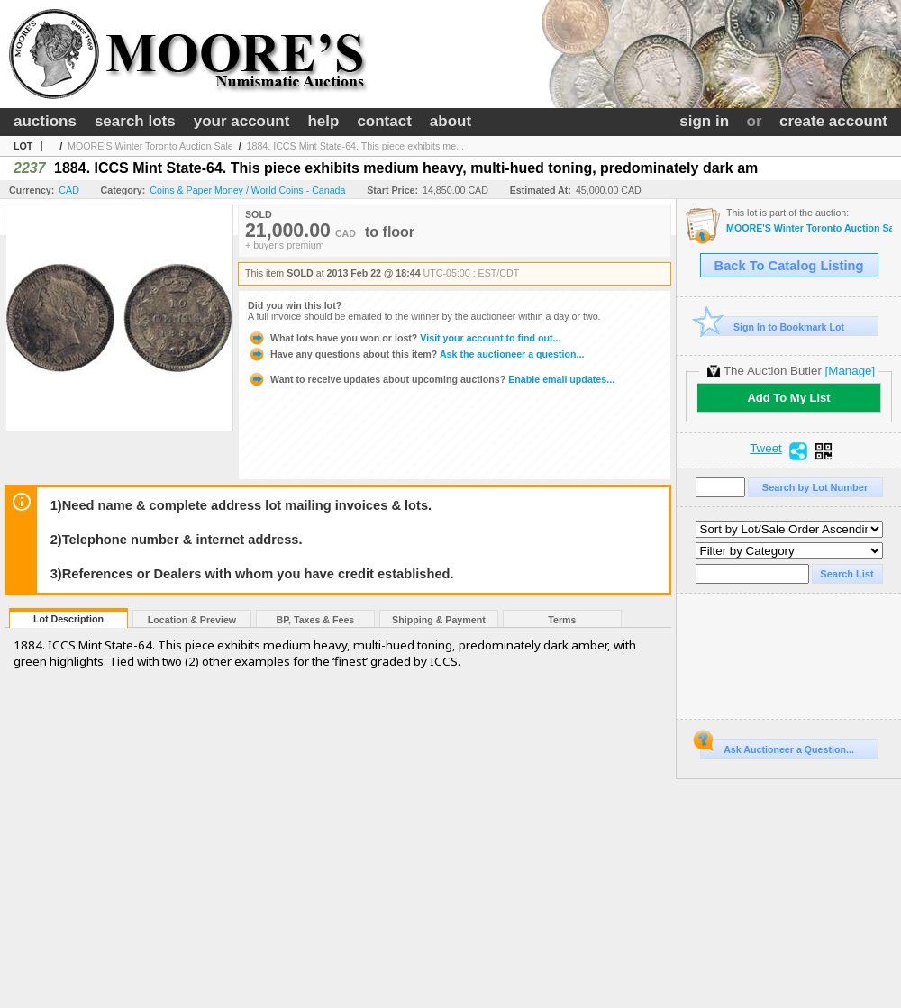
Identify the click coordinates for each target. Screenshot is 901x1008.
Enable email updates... (431, 379)
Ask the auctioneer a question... (416, 354)
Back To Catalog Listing (789, 266)
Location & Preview (192, 619)
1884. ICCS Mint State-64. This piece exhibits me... (355, 146)
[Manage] (850, 370)
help (323, 121)
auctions (45, 121)
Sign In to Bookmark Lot (772, 326)
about (450, 121)
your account (242, 121)
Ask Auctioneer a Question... (777, 747)
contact (384, 121)
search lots (135, 121)
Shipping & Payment (439, 619)
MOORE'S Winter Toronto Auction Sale (150, 146)
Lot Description (68, 618)
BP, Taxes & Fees (316, 619)
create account (833, 121)
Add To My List (788, 397)
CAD (69, 190)
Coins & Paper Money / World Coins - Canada (247, 190)
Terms (562, 619)
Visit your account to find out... (404, 337)
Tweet (766, 448)
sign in (704, 121)
